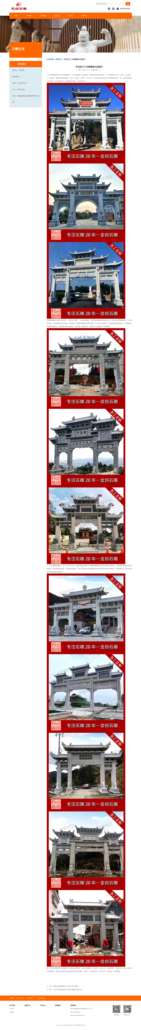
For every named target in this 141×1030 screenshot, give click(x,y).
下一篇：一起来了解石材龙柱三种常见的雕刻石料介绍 (64, 989)
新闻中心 (27, 1005)
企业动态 (57, 15)
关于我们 (12, 1005)
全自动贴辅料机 (41, 998)
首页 (16, 15)
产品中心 (30, 15)
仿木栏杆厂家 (20, 998)
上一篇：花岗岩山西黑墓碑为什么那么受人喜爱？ (63, 986)
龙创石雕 (50, 59)
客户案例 (43, 15)
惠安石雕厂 (30, 998)
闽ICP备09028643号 (79, 1025)
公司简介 (70, 15)
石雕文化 (58, 59)
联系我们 (84, 15)
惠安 (57, 971)
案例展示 (58, 1005)
